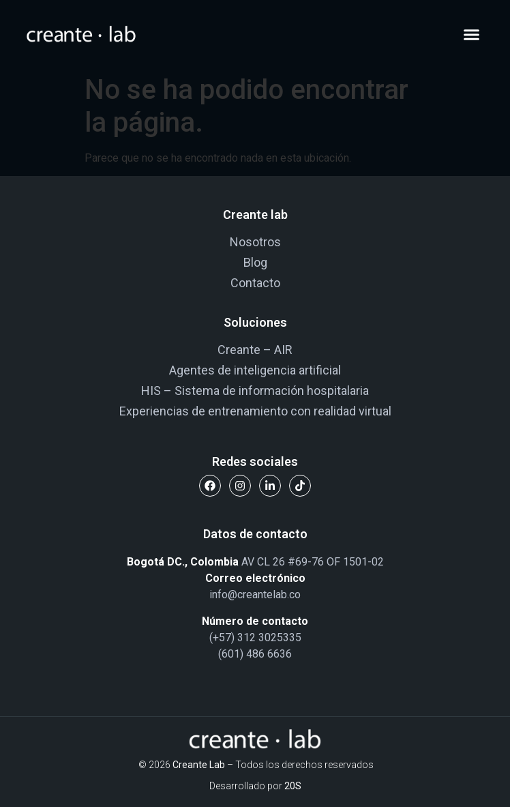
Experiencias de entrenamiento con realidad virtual (255, 411)
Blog (255, 262)
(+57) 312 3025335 (255, 637)
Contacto (255, 283)
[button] (472, 34)
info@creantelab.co (255, 594)
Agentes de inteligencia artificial (255, 370)
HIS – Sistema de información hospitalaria (255, 390)
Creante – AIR (254, 349)
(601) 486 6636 (255, 653)
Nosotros (255, 242)
